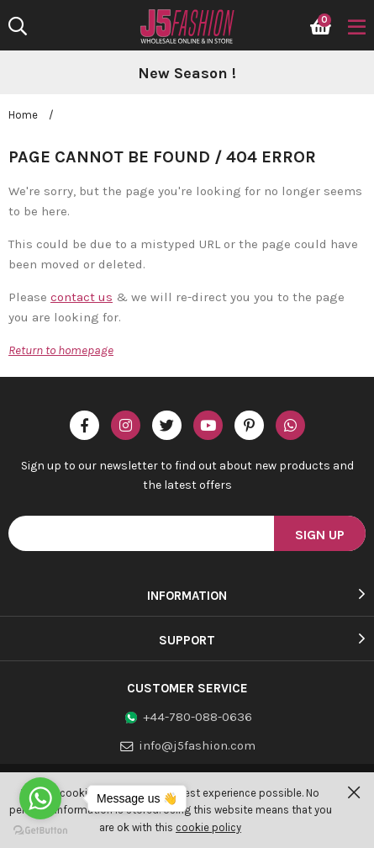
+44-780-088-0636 (197, 716)
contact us (81, 297)
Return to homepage (60, 350)
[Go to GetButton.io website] (40, 830)
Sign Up (320, 535)
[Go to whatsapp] (40, 798)
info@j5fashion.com (197, 745)
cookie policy (208, 827)
